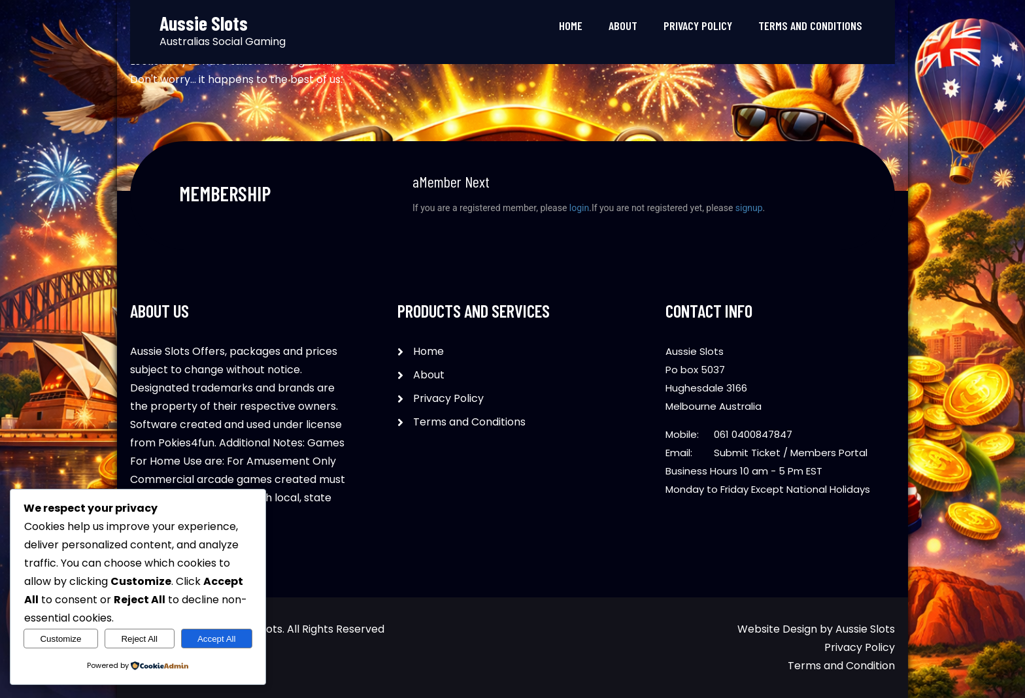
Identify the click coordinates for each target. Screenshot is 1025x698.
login (579, 208)
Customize (60, 639)
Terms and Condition (841, 665)
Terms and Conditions (810, 25)
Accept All (216, 639)
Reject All (139, 639)
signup (749, 208)
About (623, 25)
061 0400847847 (753, 434)
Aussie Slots (865, 629)
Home (570, 25)
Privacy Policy (698, 25)
